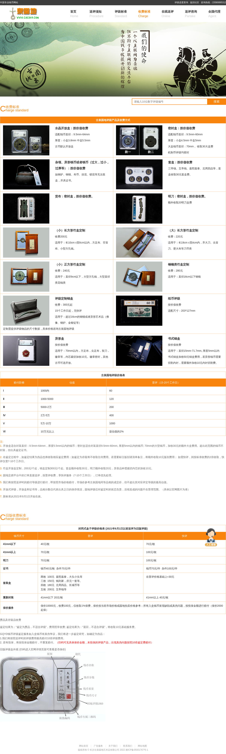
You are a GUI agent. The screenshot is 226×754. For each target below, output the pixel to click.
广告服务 (98, 746)
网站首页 (83, 746)
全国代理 (214, 14)
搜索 (217, 101)
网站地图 (142, 746)
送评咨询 (191, 14)
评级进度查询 (181, 2)
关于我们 (113, 746)
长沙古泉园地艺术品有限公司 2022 (107, 750)
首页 (74, 14)
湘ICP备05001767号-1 (136, 750)
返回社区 (194, 2)
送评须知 (96, 14)
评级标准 (121, 14)
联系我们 (127, 746)
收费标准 (144, 14)
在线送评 (168, 14)
